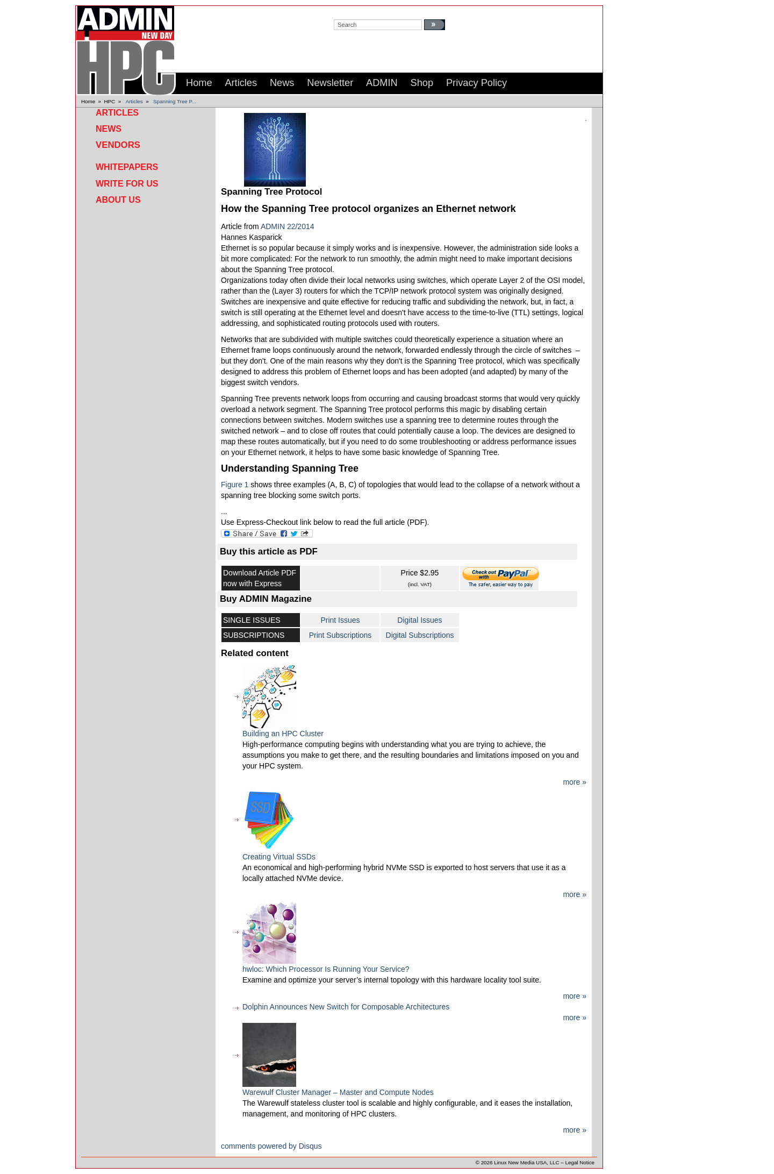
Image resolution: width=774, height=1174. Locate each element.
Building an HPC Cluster (283, 733)
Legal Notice (579, 1162)
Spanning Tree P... (174, 101)
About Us (118, 199)
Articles (134, 101)
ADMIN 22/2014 (287, 226)
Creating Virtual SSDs (279, 856)
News (108, 128)
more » (574, 782)
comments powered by (271, 1146)
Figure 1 (234, 484)
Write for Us (127, 183)
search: (344, 11)
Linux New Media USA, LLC (526, 1162)
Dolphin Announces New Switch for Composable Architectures (345, 1006)
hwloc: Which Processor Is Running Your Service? (325, 969)
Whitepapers (127, 167)
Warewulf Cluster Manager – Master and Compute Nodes (338, 1092)
